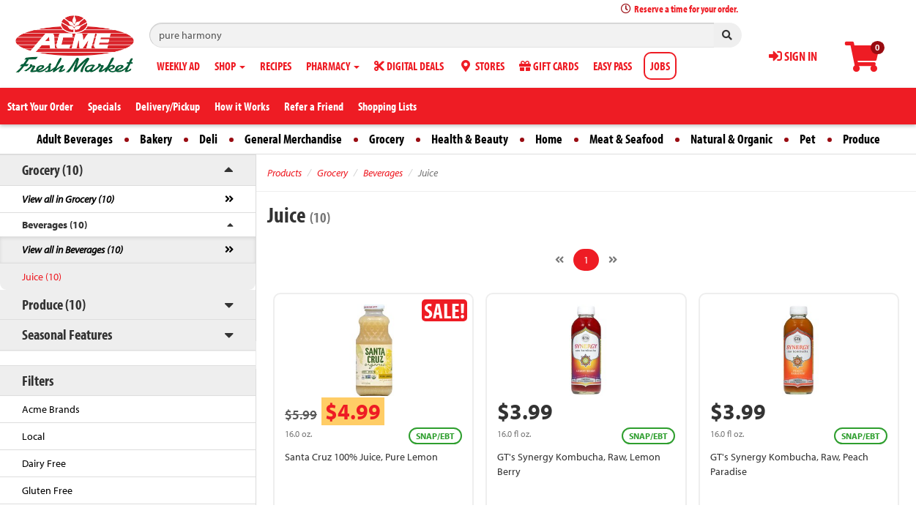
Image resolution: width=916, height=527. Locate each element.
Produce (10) (54, 304)
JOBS (660, 66)
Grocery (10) (52, 169)
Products (284, 172)
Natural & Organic (731, 138)
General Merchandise (293, 138)
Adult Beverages (75, 138)
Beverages (383, 172)
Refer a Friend (313, 106)
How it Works (242, 106)
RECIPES (275, 66)
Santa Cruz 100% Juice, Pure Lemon (361, 456)
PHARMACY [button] (333, 66)
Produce (861, 138)
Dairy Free (44, 463)
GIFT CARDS (548, 66)
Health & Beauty (469, 138)
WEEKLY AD (178, 66)
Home (548, 138)
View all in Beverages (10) (72, 249)
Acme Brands (51, 409)
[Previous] (559, 260)
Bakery (156, 138)
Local (33, 436)
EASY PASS (612, 66)
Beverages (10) (54, 224)
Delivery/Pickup (167, 106)
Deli (208, 138)
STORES (481, 66)
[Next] (613, 260)
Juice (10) (42, 276)
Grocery (386, 138)
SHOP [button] (230, 66)
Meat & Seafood (626, 138)
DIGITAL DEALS (409, 66)
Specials (104, 106)
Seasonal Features (67, 334)
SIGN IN (793, 56)
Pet (808, 138)
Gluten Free (47, 490)
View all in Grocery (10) (68, 199)
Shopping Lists (387, 106)
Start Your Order (40, 106)
